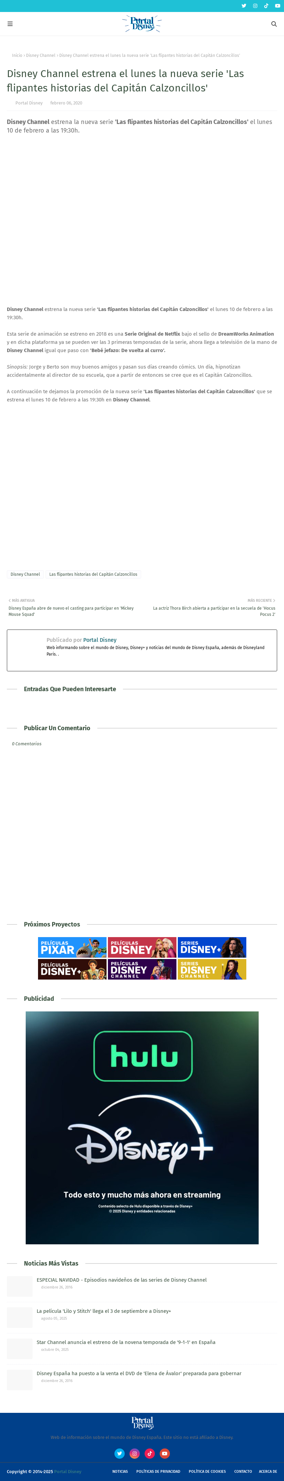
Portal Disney (28, 102)
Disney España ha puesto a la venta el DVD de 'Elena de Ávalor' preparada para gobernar (139, 1373)
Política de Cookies (207, 1471)
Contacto (243, 1471)
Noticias (120, 1471)
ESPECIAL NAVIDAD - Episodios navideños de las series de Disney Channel (122, 1280)
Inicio (17, 55)
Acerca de (268, 1471)
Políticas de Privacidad (158, 1471)
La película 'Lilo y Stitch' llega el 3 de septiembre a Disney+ (104, 1311)
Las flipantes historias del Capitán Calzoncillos (93, 574)
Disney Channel (40, 55)
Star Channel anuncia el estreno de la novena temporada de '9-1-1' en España (126, 1342)
